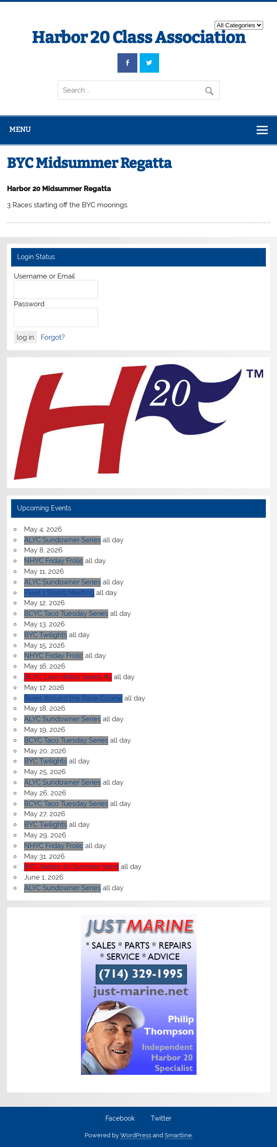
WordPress (135, 1135)
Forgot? (53, 337)
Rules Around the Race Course (73, 698)
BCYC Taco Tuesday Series (66, 613)
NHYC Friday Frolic (53, 561)
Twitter (161, 1119)
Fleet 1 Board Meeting (59, 593)
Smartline (178, 1135)
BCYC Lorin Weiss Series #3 (68, 677)
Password (29, 304)
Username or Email (44, 276)
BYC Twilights (45, 635)
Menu (20, 129)
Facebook (120, 1119)
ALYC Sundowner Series (62, 540)
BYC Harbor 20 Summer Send (71, 866)
